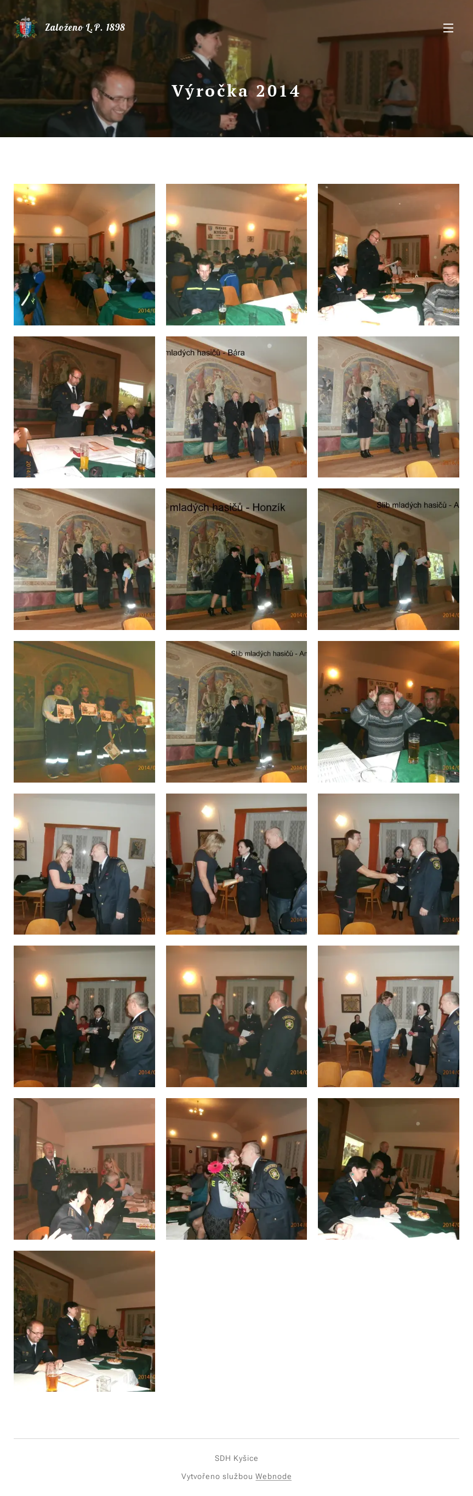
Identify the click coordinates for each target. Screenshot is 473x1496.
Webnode (273, 1476)
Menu (448, 28)
